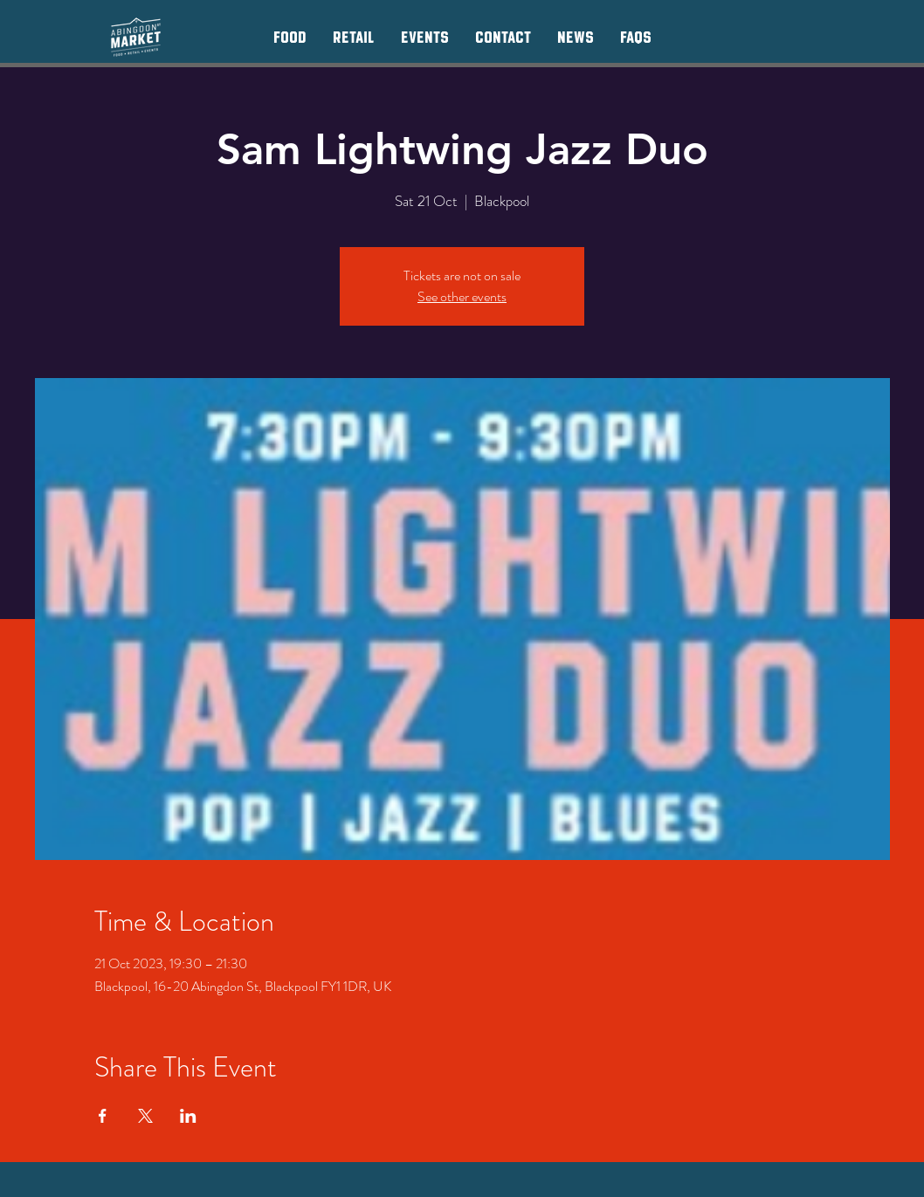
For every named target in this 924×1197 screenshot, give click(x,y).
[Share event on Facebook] (102, 1116)
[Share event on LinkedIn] (188, 1116)
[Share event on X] (145, 1116)
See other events (462, 296)
